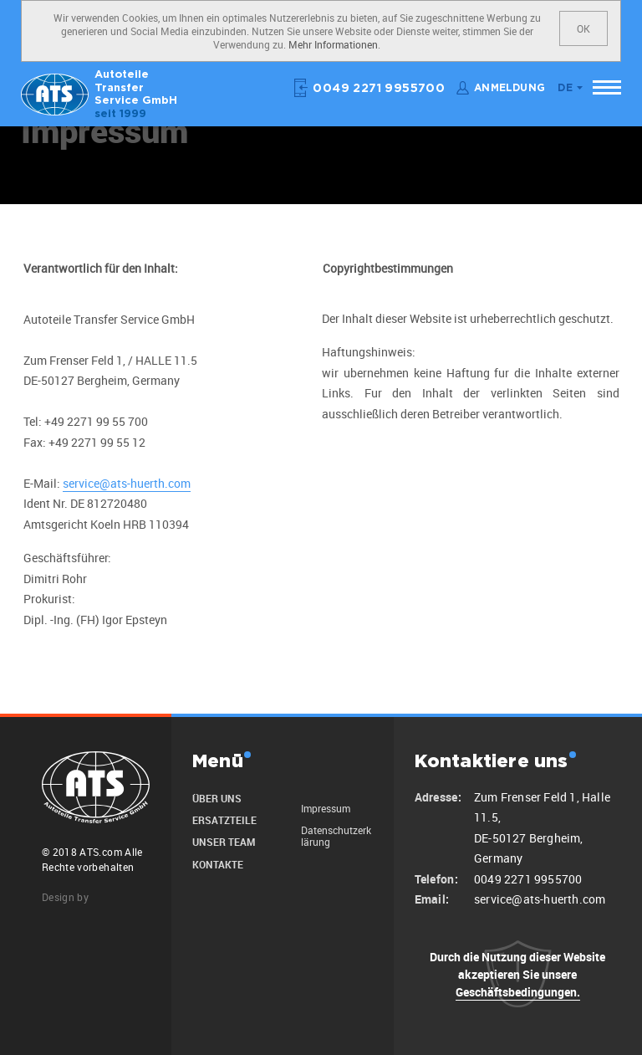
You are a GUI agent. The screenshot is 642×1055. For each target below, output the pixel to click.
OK (583, 28)
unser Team (223, 841)
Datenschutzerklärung (336, 835)
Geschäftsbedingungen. (518, 992)
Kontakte (217, 864)
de (565, 88)
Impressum (325, 808)
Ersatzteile (224, 820)
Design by (65, 897)
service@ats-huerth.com (127, 483)
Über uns (217, 798)
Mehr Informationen (333, 44)
